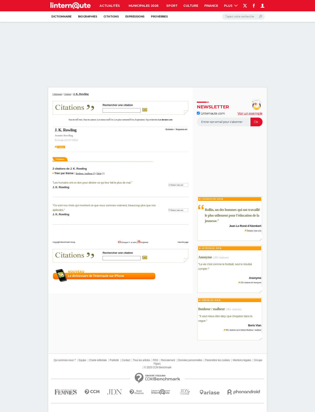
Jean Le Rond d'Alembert (245, 226)
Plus (231, 6)
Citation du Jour (212, 199)
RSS (155, 360)
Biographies (87, 16)
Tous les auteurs (90, 119)
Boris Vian (254, 325)
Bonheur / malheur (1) (85, 173)
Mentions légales (242, 360)
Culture (190, 6)
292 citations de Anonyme (250, 282)
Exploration (140, 119)
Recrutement (168, 360)
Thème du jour (210, 300)
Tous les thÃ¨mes (75, 119)
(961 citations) (234, 309)
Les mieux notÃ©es (105, 119)
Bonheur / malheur (211, 309)
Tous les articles (141, 360)
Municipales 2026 (144, 6)
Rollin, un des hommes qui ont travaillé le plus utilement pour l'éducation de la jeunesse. (232, 215)
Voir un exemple (250, 113)
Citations (111, 16)
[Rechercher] (243, 17)
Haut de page (183, 242)
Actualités (110, 6)
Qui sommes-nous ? (64, 360)
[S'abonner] (229, 122)
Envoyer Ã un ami (128, 242)
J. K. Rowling (66, 130)
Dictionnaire (61, 16)
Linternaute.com (211, 113)
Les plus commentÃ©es (124, 119)
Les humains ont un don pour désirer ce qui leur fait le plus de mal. (92, 182)
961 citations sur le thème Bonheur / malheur (243, 330)
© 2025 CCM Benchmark (158, 367)
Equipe (82, 360)
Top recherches (152, 119)
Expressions (134, 16)
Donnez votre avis (176, 185)
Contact (126, 360)
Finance (211, 6)
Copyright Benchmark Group (63, 242)
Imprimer (144, 242)
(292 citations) (220, 257)
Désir (99, 173)
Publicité (114, 360)
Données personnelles (190, 360)
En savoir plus (178, 276)
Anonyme (205, 257)
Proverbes (159, 16)
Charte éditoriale (98, 360)
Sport (171, 6)
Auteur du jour (211, 248)
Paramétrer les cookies (217, 360)
